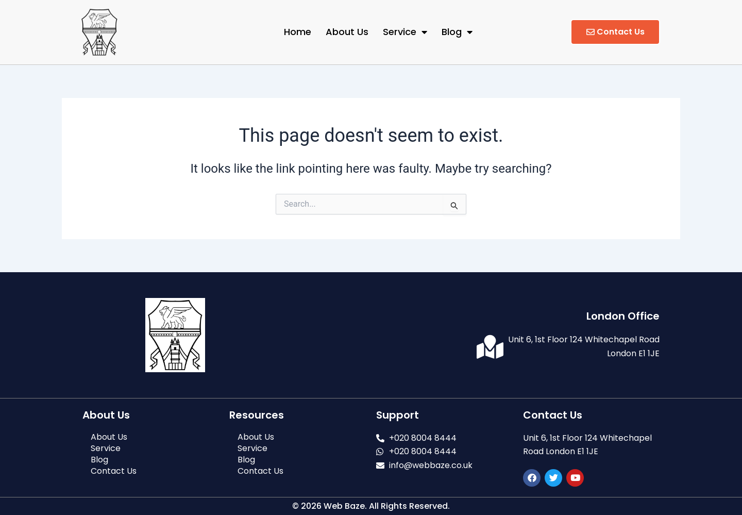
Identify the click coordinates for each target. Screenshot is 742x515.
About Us (347, 31)
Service (405, 32)
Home (297, 31)
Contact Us (114, 471)
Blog (457, 32)
